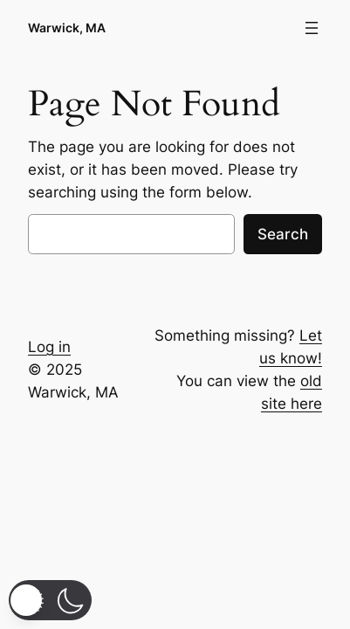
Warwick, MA (67, 27)
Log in (49, 347)
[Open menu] (311, 27)
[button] (50, 600)
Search (282, 234)
